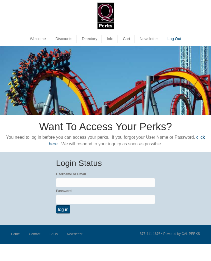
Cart (126, 39)
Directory (89, 39)
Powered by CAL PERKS (181, 234)
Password (64, 191)
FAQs (53, 234)
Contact (34, 234)
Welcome (38, 39)
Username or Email (71, 174)
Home (15, 234)
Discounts (63, 39)
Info (110, 39)
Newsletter (149, 39)
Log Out (174, 39)
